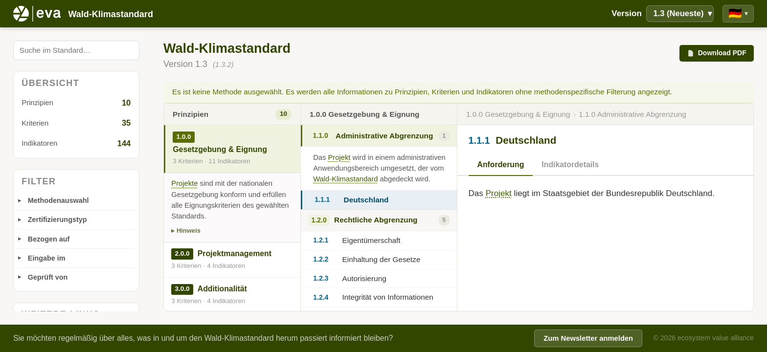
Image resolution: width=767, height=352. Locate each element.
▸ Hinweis (186, 230)
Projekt (339, 157)
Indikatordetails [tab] (570, 164)
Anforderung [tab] (500, 164)
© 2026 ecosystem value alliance (704, 338)
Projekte (184, 183)
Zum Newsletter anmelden (588, 338)
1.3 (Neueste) (682, 14)
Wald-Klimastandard (345, 179)
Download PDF (716, 53)
